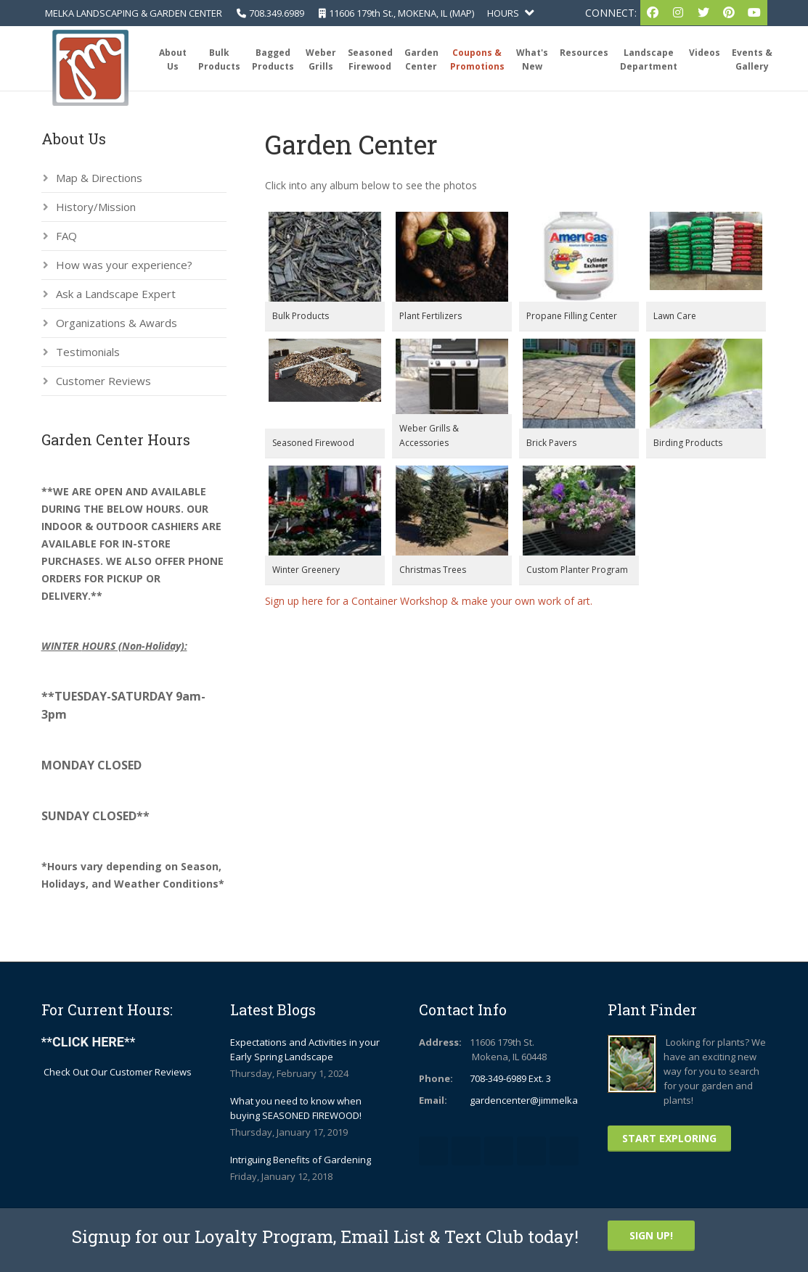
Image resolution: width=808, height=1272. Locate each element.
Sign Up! (651, 1235)
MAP (462, 13)
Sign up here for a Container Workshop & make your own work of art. (428, 601)
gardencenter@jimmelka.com (534, 1100)
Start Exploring (669, 1138)
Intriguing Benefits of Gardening (300, 1159)
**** (88, 1041)
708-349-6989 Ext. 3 (510, 1078)
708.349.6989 (276, 13)
